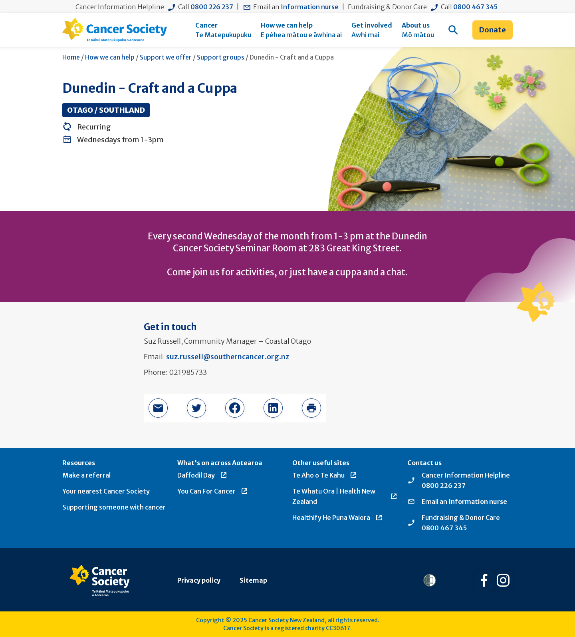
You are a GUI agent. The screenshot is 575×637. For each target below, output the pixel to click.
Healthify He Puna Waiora (337, 518)
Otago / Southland (106, 110)
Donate (492, 29)
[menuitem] (223, 30)
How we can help (110, 57)
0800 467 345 (475, 7)
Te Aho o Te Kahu (324, 475)
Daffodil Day (202, 475)
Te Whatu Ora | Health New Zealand (345, 496)
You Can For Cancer (212, 491)
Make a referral (86, 475)
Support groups (220, 57)
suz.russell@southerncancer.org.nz (227, 356)
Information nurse (310, 7)
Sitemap (253, 580)
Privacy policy (198, 580)
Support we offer (166, 57)
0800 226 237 (211, 7)
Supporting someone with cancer (114, 507)
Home (71, 57)
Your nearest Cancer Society (106, 491)
